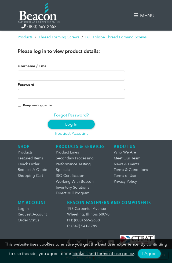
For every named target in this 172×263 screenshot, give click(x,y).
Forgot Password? (71, 115)
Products (25, 37)
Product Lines (67, 152)
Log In (71, 124)
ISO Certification (70, 175)
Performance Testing (73, 164)
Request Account (71, 133)
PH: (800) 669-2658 (83, 220)
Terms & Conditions (131, 169)
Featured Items (30, 158)
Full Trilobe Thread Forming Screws (116, 37)
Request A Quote (32, 169)
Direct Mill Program (72, 193)
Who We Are (125, 152)
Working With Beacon (75, 181)
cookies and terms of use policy (103, 254)
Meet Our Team (127, 158)
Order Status (28, 220)
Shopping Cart (30, 175)
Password (26, 85)
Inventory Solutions (72, 187)
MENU (144, 16)
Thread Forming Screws (59, 37)
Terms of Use (125, 175)
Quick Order (28, 164)
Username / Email (33, 66)
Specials (63, 169)
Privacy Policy (125, 181)
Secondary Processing (75, 158)
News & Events (126, 164)
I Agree (149, 254)
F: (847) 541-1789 (82, 226)
